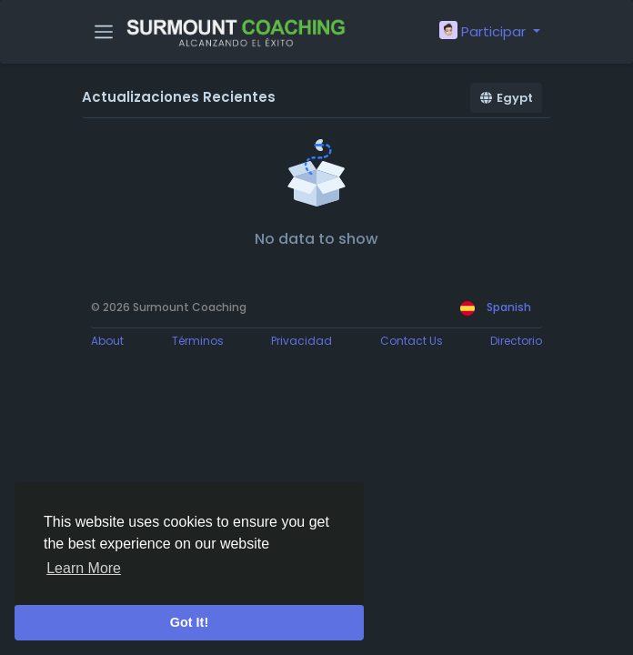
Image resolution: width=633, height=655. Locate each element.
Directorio (516, 340)
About (107, 340)
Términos (198, 340)
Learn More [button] (83, 568)
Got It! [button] (189, 622)
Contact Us (411, 340)
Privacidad (301, 340)
